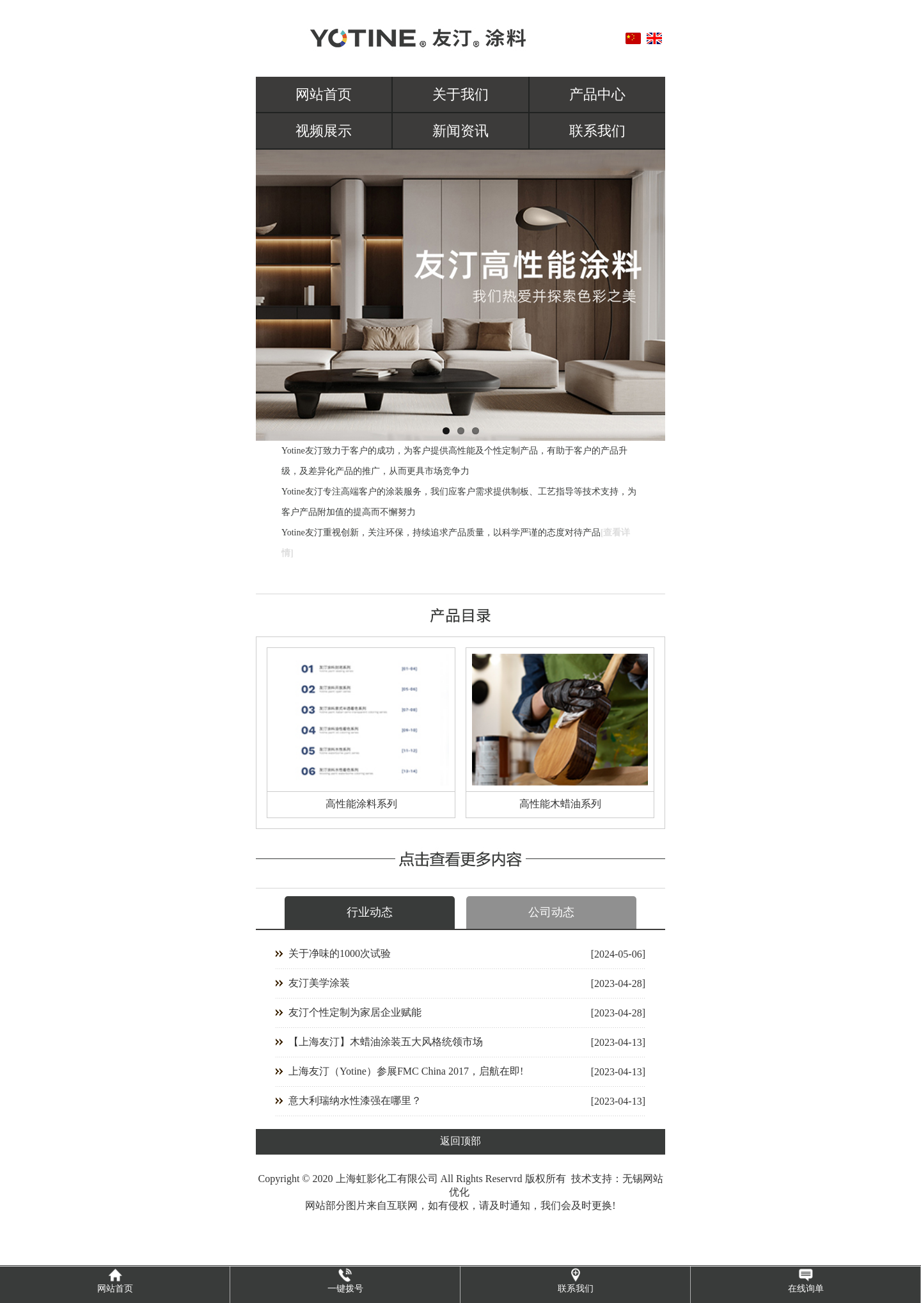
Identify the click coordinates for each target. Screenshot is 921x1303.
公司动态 (551, 912)
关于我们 (460, 94)
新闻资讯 (460, 131)
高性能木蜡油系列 (560, 803)
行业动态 (370, 912)
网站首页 (323, 94)
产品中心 (597, 94)
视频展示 (323, 131)
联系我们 (597, 131)
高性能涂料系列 (361, 803)
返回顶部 (460, 1140)
